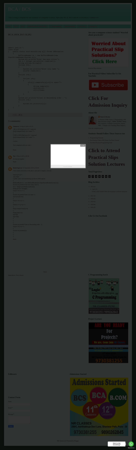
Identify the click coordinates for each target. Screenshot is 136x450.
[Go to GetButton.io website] (131, 448)
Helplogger (70, 166)
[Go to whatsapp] (131, 444)
